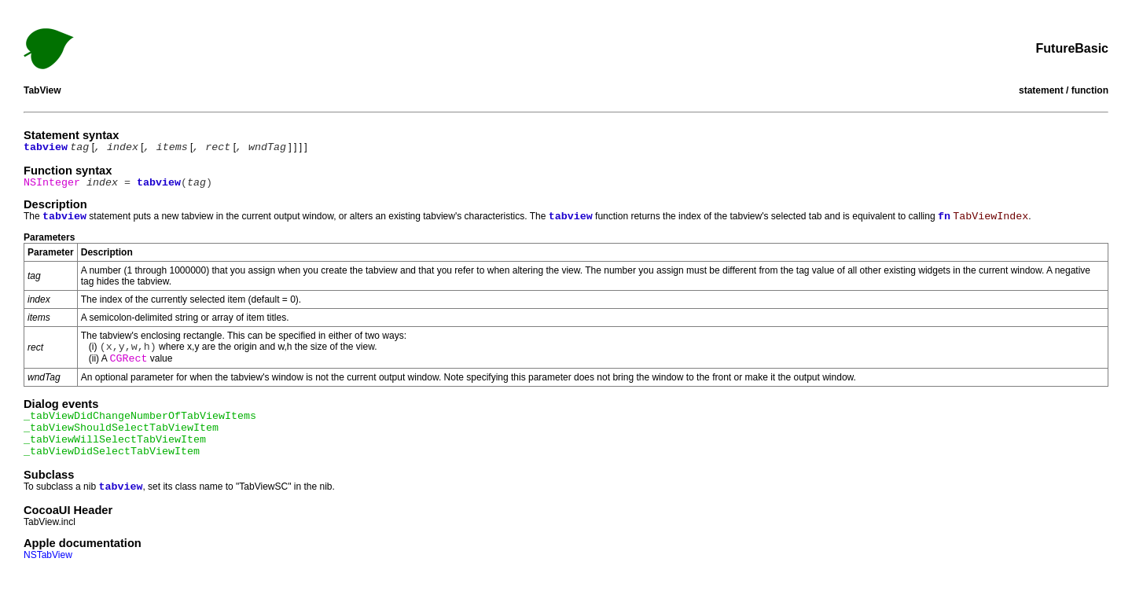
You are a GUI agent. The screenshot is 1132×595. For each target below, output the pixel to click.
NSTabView (48, 554)
